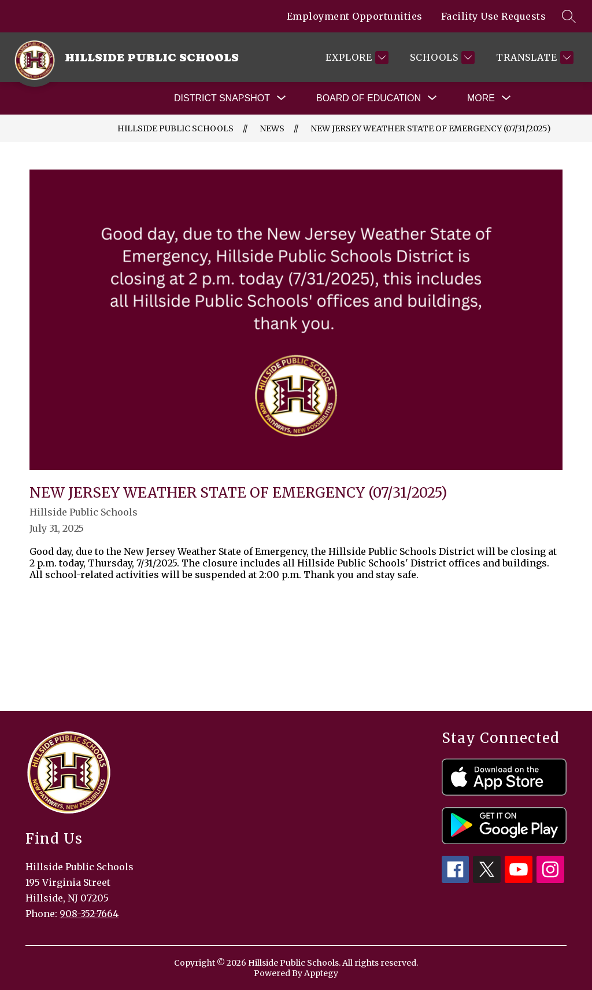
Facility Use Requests (493, 16)
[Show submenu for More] (481, 98)
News (272, 128)
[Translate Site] (533, 57)
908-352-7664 (89, 913)
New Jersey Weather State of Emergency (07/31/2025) (430, 128)
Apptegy (321, 973)
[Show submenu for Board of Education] (368, 98)
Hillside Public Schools (175, 128)
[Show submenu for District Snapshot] (222, 98)
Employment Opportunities (355, 16)
